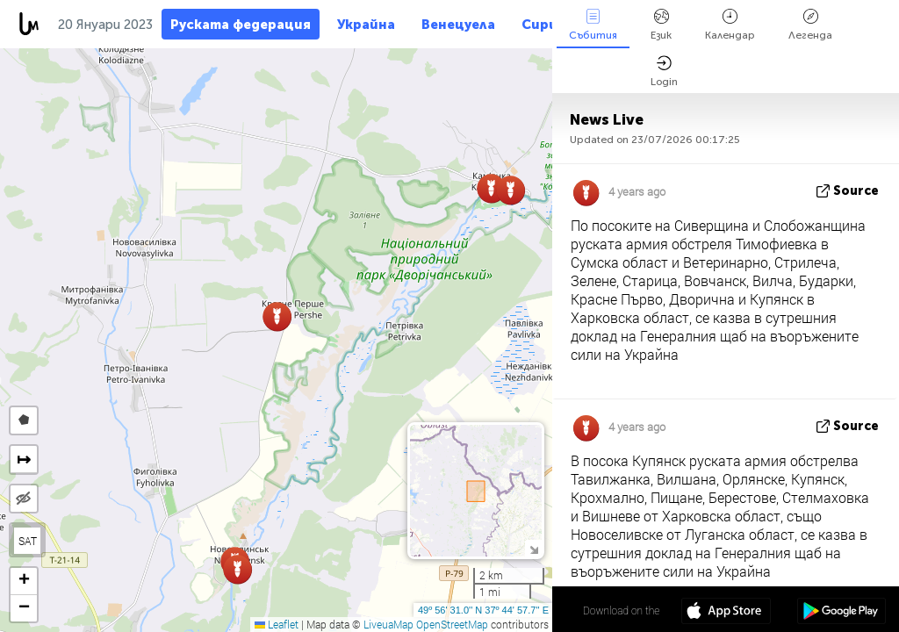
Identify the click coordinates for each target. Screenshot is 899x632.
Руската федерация (240, 24)
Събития (593, 25)
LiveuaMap (388, 624)
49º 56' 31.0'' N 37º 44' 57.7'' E (483, 610)
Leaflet (276, 624)
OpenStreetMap (452, 624)
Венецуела (458, 24)
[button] (510, 190)
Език (661, 25)
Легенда (810, 25)
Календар (730, 25)
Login (664, 71)
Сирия (543, 24)
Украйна (366, 24)
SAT (27, 541)
